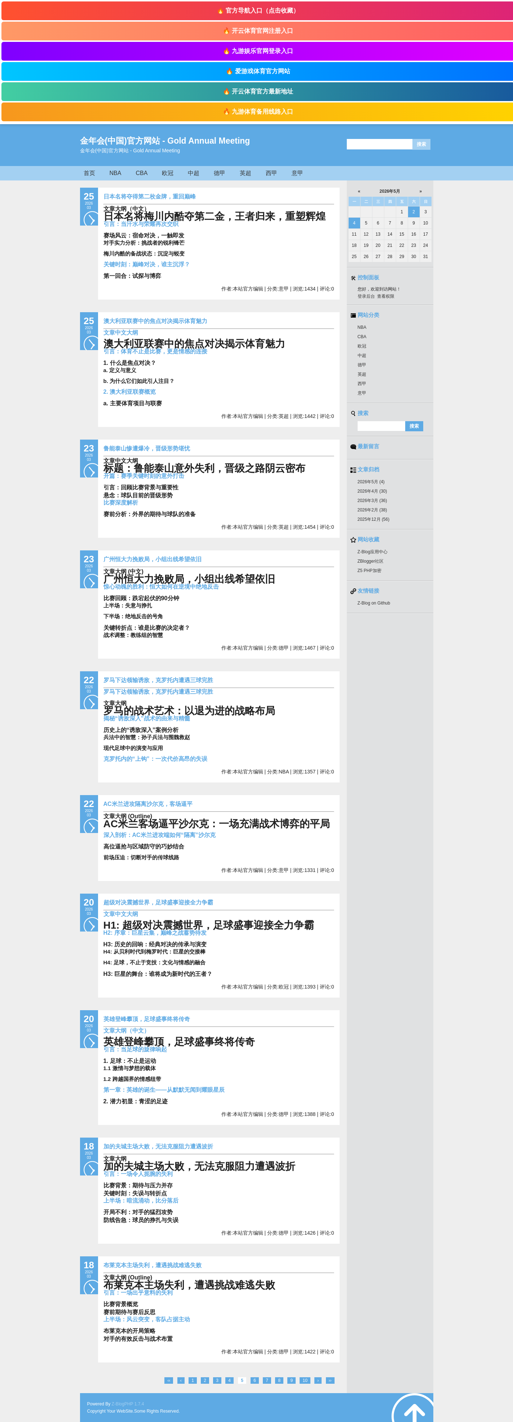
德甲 (219, 173)
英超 (245, 173)
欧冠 (167, 173)
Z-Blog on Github (374, 603)
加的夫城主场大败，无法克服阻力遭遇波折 (158, 1146)
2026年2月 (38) (372, 509)
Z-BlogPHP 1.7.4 (128, 1403)
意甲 (297, 173)
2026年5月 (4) (371, 481)
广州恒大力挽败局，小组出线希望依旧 (152, 559)
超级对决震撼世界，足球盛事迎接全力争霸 (158, 902)
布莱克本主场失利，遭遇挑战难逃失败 (152, 1265)
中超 (193, 173)
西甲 (271, 173)
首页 (89, 173)
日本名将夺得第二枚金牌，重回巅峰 (149, 196)
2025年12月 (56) (374, 519)
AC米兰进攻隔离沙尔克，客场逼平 (148, 804)
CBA (141, 173)
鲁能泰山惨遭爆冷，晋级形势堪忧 (146, 448)
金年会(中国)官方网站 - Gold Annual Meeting (165, 140)
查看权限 (385, 296)
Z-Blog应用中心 (373, 551)
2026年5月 (389, 191)
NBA (115, 173)
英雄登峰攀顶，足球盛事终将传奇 (146, 1019)
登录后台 (366, 296)
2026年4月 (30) (372, 491)
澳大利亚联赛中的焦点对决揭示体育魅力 (155, 321)
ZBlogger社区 (371, 561)
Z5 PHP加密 (369, 570)
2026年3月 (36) (372, 500)
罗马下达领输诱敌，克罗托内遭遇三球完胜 (158, 680)
